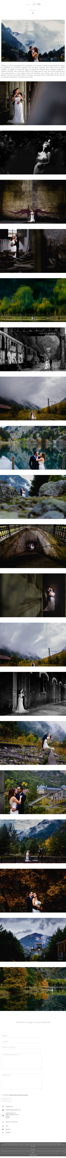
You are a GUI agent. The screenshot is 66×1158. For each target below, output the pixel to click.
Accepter (33, 1149)
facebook (7, 1129)
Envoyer (6, 1099)
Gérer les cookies (33, 1154)
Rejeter (33, 1152)
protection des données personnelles (18, 1095)
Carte (6, 1126)
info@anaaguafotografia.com (13, 1110)
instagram (8, 1132)
